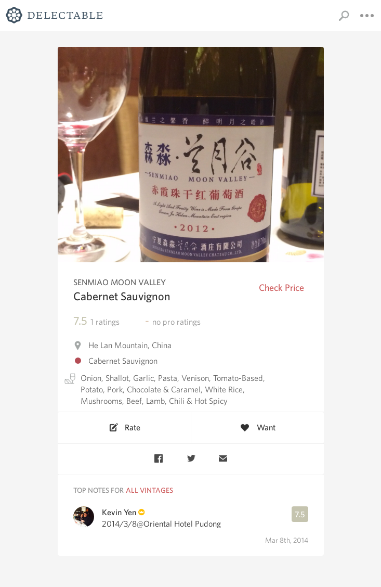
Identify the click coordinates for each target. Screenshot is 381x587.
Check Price (281, 287)
